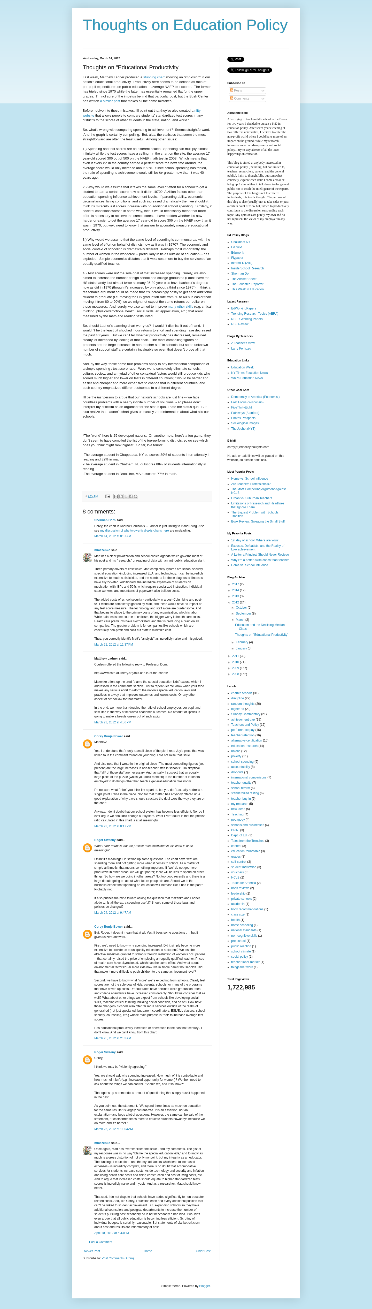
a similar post (110, 101)
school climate (241, 951)
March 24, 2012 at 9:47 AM (112, 912)
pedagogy (238, 819)
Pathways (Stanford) (245, 413)
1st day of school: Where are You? (254, 540)
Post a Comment (100, 1242)
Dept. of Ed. (239, 835)
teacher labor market (245, 962)
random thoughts (242, 704)
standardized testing (245, 793)
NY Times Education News (249, 373)
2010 (236, 662)
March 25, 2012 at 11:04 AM (113, 1129)
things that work (242, 967)
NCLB (235, 877)
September (244, 613)
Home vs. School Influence (249, 478)
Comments (239, 98)
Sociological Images (245, 423)
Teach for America (243, 883)
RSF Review (240, 324)
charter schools (241, 693)
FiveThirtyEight (241, 407)
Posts (236, 90)
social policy (239, 956)
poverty (236, 756)
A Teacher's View (243, 343)
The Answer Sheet (244, 279)
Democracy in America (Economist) (255, 397)
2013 (236, 596)
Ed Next (236, 247)
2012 (236, 602)
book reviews (240, 888)
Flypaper (237, 258)
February (242, 642)
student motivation (243, 867)
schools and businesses (247, 825)
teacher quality (241, 782)
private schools (241, 899)
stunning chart (154, 77)
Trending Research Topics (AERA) (254, 313)
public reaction (241, 946)
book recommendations (247, 909)
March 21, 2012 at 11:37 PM (113, 644)
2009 (236, 668)
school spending (242, 761)
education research (244, 746)
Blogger (204, 1286)
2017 (236, 584)
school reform (240, 788)
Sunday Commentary (245, 714)
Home (148, 1251)
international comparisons (249, 777)
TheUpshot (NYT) (243, 428)
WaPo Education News (247, 378)
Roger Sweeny (105, 840)
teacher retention (242, 735)
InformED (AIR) (241, 263)
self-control (238, 862)
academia (238, 904)
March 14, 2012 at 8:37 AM (112, 536)
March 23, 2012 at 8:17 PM (112, 826)
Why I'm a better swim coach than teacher (260, 560)
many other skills (180, 306)
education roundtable (245, 851)
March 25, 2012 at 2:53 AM (112, 1038)
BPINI (235, 830)
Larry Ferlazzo (241, 348)
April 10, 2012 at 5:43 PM (111, 1233)
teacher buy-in (241, 798)
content (236, 846)
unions (235, 751)
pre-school (238, 941)
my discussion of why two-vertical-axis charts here (134, 530)
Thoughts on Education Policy (185, 25)
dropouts (237, 772)
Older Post (203, 1251)
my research (239, 804)
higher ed (237, 709)
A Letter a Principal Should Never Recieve (260, 554)
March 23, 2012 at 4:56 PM (112, 722)
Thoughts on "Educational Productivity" (262, 635)
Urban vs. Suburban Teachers (251, 498)
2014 (236, 590)
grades (236, 856)
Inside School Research (247, 268)
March (240, 620)
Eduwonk (237, 252)
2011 (236, 656)
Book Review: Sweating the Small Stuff (258, 521)
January (242, 648)
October (242, 607)
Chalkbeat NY (240, 242)
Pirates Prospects (243, 418)
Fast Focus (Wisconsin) (247, 402)
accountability (240, 767)
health (235, 920)
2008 (236, 674)
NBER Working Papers (247, 319)
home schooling (242, 925)
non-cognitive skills (244, 935)
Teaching (237, 814)
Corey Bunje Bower (108, 736)
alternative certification (246, 740)
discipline (237, 698)
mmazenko (102, 550)
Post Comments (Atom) (118, 1258)
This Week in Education (247, 289)
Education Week (242, 367)
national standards (244, 930)
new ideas (238, 809)
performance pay (242, 730)
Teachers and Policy (245, 725)
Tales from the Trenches (247, 841)
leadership (238, 893)
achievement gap (243, 719)
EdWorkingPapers (243, 308)
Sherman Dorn (105, 520)
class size (238, 914)
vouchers (237, 872)
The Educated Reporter (247, 284)
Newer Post (92, 1251)
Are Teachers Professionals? (251, 484)
